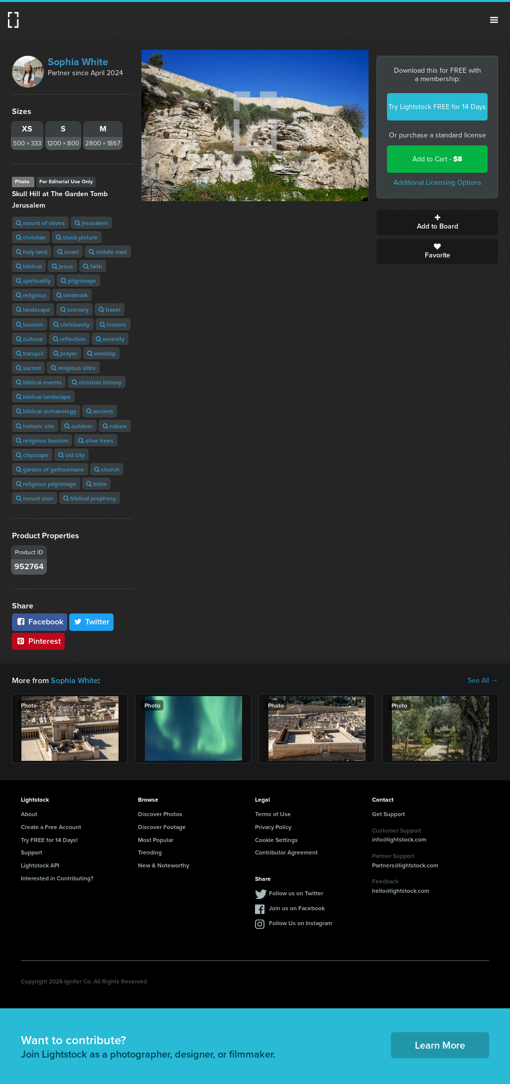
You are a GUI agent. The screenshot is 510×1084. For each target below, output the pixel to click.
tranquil (29, 353)
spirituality (33, 280)
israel (68, 251)
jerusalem (91, 223)
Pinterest (38, 641)
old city (71, 455)
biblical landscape (43, 396)
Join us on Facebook (297, 908)
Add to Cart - (437, 159)
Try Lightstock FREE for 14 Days (437, 107)
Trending (150, 852)
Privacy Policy (273, 827)
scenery (74, 309)
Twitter (91, 621)
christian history (97, 382)
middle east (108, 251)
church (107, 469)
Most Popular (155, 840)
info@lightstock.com (399, 839)
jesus (62, 266)
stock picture (77, 237)
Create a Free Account (51, 827)
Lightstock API (40, 865)
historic (113, 324)
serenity (110, 339)
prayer (65, 353)
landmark (72, 295)
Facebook (39, 621)
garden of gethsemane (50, 469)
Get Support (388, 814)
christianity (71, 324)
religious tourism (42, 440)
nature (115, 426)
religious (31, 295)
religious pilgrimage (46, 484)
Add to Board (437, 222)
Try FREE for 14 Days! (49, 840)
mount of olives (40, 223)
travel (110, 309)
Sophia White (78, 61)
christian (31, 237)
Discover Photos (160, 814)
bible (96, 484)
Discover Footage (162, 827)
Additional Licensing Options (437, 182)
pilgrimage (78, 280)
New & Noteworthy (163, 865)
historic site (35, 426)
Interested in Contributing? (57, 878)
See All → (483, 681)
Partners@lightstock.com (405, 865)
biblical (29, 266)
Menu (494, 20)
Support (31, 852)
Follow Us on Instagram (300, 923)
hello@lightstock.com (400, 890)
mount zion (34, 498)
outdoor (78, 426)
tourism (29, 324)
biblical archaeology (46, 411)
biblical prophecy (89, 498)
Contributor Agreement (286, 852)
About (29, 814)
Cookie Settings (276, 840)
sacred (28, 367)
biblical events (39, 382)
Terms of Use (273, 814)
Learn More (440, 1045)
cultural (29, 339)
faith (92, 266)
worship (101, 353)
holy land (31, 251)
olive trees (96, 440)
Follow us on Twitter (296, 893)
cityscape (32, 455)
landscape (33, 309)
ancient (99, 411)
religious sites (73, 367)
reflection (69, 339)
